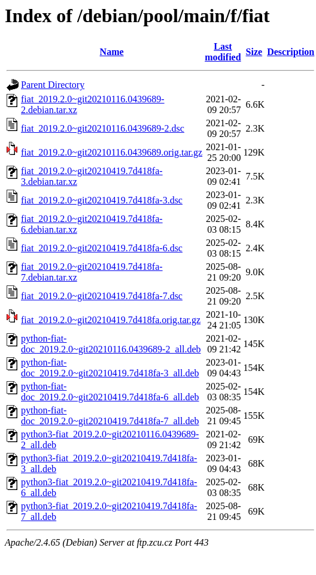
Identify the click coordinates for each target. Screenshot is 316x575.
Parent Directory (52, 85)
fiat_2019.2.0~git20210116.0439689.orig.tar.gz (111, 152)
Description (290, 52)
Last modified (223, 51)
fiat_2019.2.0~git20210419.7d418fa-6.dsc (102, 248)
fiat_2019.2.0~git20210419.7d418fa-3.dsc (102, 200)
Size (254, 52)
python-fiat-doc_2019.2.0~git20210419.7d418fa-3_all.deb (110, 367)
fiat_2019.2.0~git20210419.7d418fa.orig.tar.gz (110, 320)
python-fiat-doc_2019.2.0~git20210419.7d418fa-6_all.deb (110, 391)
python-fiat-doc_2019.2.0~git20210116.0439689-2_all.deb (110, 343)
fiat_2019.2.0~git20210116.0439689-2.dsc (102, 128)
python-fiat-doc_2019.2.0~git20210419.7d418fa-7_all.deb (110, 415)
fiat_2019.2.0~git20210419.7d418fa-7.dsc (102, 296)
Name (112, 52)
